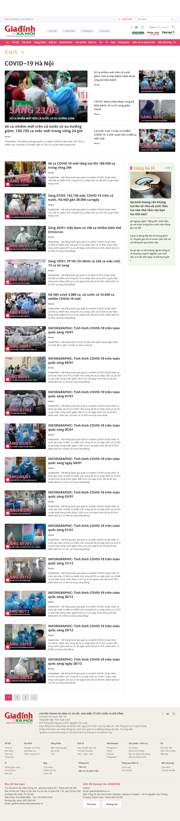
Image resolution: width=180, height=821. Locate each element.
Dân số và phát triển (144, 42)
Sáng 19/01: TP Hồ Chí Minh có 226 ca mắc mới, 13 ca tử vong (84, 263)
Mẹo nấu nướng (168, 751)
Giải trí (52, 42)
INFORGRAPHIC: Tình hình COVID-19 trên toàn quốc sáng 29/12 (84, 628)
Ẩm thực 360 (166, 748)
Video (109, 751)
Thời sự (8, 748)
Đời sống (9, 751)
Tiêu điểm (165, 767)
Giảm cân (47, 773)
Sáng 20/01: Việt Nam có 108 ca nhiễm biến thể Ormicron (84, 230)
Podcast (110, 754)
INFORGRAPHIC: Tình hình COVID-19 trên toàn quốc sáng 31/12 (84, 561)
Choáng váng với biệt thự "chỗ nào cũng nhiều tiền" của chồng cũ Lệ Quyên (151, 237)
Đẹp (113, 42)
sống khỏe (70, 31)
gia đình (53, 31)
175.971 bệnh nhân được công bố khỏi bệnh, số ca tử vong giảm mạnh (114, 105)
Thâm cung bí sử (31, 754)
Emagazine (112, 748)
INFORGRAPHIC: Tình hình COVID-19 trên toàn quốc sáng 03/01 (84, 494)
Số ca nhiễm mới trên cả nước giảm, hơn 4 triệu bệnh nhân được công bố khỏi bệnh (114, 76)
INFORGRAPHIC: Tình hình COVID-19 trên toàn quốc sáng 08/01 (84, 360)
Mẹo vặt (8, 773)
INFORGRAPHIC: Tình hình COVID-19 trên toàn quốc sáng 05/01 (84, 427)
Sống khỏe (40, 42)
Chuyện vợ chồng (32, 748)
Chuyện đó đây (168, 770)
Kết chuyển (127, 770)
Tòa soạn (91, 804)
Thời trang (48, 767)
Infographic (112, 757)
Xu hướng (133, 748)
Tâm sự (82, 767)
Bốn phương (165, 42)
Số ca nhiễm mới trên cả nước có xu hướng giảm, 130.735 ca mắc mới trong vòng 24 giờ (44, 128)
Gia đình (26, 42)
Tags (14, 52)
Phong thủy (10, 770)
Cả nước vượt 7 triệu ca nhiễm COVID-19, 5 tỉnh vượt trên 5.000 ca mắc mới (115, 134)
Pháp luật (9, 757)
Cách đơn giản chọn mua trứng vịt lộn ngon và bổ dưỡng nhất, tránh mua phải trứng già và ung (150, 208)
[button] (165, 167)
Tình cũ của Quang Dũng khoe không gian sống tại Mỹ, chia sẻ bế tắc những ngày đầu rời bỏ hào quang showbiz (150, 224)
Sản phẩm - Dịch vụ (85, 42)
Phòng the (123, 42)
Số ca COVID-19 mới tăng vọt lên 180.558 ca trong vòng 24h (81, 165)
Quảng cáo (111, 804)
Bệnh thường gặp (59, 748)
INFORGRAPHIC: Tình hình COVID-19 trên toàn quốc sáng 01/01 (84, 528)
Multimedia (66, 42)
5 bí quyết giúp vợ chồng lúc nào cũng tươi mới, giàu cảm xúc (150, 249)
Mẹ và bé (105, 31)
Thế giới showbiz (85, 751)
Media (8, 136)
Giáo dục (9, 754)
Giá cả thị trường (136, 751)
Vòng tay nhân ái (130, 763)
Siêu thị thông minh (137, 757)
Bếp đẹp (164, 754)
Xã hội (15, 42)
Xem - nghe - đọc (85, 754)
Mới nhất (125, 19)
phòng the (88, 31)
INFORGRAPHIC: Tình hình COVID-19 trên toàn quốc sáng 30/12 (84, 595)
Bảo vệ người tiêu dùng (139, 754)
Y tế (52, 754)
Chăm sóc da (49, 770)
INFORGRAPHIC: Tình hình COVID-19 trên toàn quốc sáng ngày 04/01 (84, 461)
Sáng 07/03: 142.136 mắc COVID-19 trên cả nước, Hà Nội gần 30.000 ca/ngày (80, 198)
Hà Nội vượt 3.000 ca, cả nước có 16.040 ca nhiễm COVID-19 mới (81, 297)
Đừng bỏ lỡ (144, 168)
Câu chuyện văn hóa (86, 748)
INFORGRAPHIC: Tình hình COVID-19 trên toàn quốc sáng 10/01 (84, 330)
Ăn (101, 42)
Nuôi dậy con (30, 751)
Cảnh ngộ (126, 767)
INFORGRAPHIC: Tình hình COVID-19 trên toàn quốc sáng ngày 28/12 (84, 661)
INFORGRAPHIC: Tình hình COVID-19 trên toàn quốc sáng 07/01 (84, 394)
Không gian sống (12, 767)
